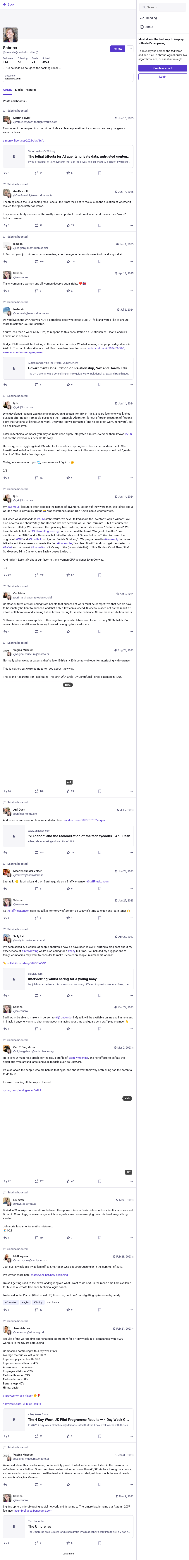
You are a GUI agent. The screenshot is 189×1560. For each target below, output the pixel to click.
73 (19, 61)
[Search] (163, 7)
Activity (7, 89)
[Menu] (130, 48)
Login (162, 76)
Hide (68, 684)
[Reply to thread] (6, 478)
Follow (118, 48)
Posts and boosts (15, 101)
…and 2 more (52, 1302)
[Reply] (6, 173)
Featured (31, 89)
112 (5, 61)
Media (19, 89)
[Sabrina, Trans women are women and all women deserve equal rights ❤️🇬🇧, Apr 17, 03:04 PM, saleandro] (68, 282)
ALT (69, 782)
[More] (131, 173)
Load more (68, 1553)
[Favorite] (69, 173)
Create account (162, 68)
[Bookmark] (99, 173)
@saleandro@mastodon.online (20, 52)
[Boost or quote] (39, 173)
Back (8, 4)
